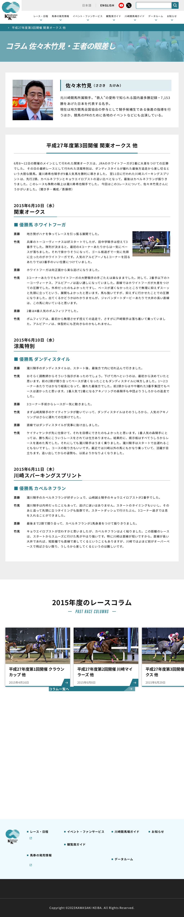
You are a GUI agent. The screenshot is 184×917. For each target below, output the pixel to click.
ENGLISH (107, 5)
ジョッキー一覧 (124, 828)
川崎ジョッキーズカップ (126, 856)
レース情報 (36, 753)
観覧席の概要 (75, 765)
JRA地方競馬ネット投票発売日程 (40, 822)
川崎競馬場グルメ (125, 759)
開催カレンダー (39, 748)
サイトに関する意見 (67, 888)
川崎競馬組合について (45, 880)
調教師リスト (122, 833)
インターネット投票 (42, 812)
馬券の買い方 (122, 770)
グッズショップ (124, 753)
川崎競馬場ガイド (125, 748)
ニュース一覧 (159, 748)
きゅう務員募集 (161, 765)
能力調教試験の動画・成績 (125, 841)
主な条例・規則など (119, 880)
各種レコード (122, 848)
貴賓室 (71, 781)
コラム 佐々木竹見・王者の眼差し (42, 782)
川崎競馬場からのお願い (126, 803)
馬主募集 (156, 759)
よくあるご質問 (124, 795)
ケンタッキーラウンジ (80, 787)
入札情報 (125, 888)
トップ (10, 27)
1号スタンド (74, 770)
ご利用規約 (146, 880)
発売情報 (35, 801)
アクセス (119, 811)
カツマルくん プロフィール (127, 778)
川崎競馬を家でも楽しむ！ (42, 767)
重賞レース (36, 759)
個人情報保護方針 (99, 888)
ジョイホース (38, 806)
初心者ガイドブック (126, 765)
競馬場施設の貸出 (162, 770)
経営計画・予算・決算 (82, 880)
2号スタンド (74, 776)
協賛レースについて (42, 774)
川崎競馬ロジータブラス (126, 788)
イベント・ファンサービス (88, 16)
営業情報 (156, 753)
